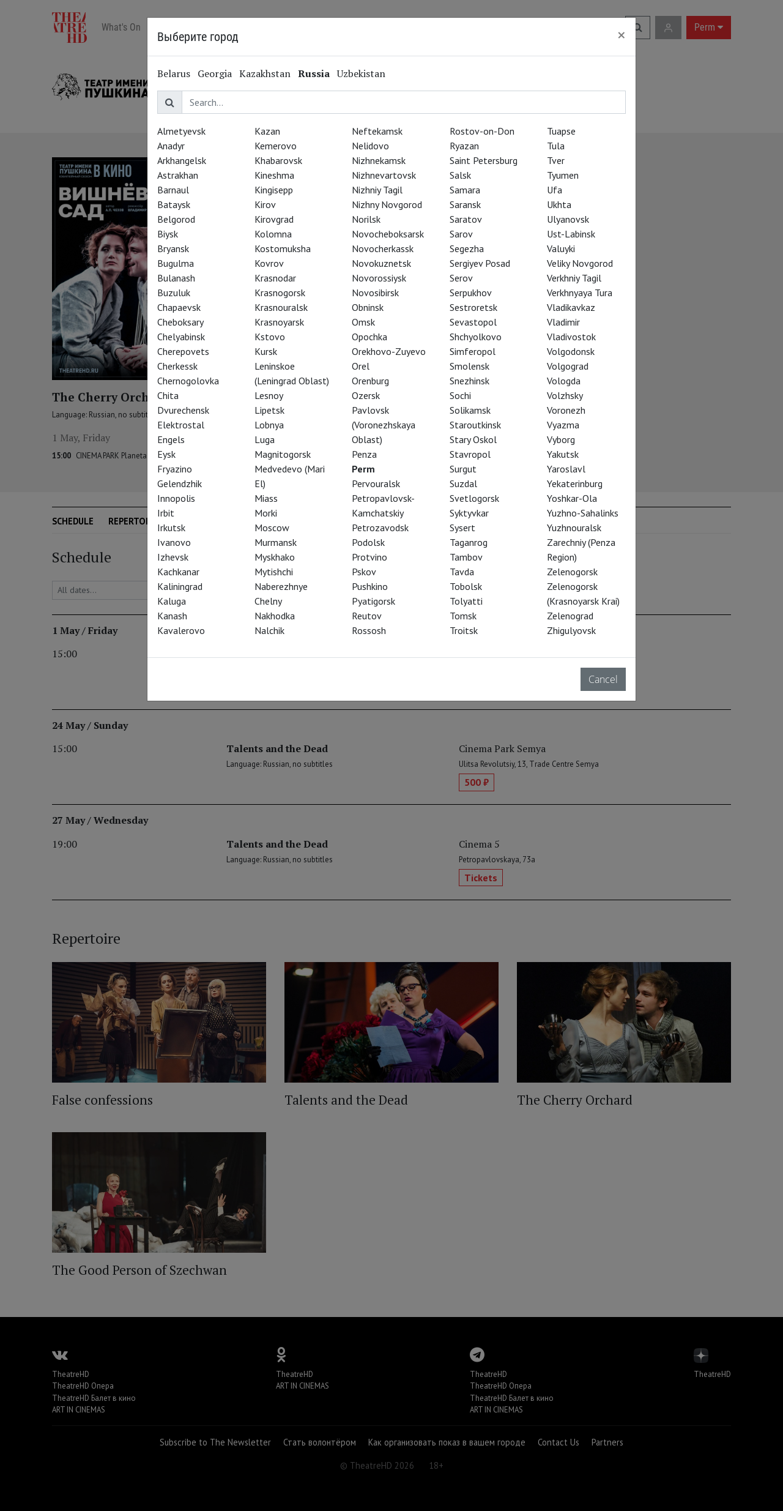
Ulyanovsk (568, 219)
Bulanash (176, 278)
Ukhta (559, 204)
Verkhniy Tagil (574, 278)
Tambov (466, 557)
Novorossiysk (379, 278)
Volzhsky (565, 395)
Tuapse (561, 131)
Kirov (265, 204)
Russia (314, 73)
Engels (171, 439)
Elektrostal (180, 425)
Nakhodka (274, 616)
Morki (265, 513)
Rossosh (369, 630)
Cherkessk (177, 366)
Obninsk (368, 307)
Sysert (462, 527)
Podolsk (368, 542)
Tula (556, 146)
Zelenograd (570, 616)
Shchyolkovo (476, 336)
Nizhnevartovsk (384, 175)
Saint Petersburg (484, 160)
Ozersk (366, 395)
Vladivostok (571, 336)
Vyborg (561, 439)
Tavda (462, 571)
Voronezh (566, 410)
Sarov (461, 234)
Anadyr (171, 146)
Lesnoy (268, 395)
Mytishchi (273, 571)
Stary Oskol (473, 439)
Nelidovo (370, 146)
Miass (266, 498)
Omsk (363, 322)
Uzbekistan (361, 73)
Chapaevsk (179, 307)
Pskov (364, 571)
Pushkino (370, 586)
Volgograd (567, 366)
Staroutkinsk (475, 425)
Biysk (167, 234)
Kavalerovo (181, 630)
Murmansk (275, 542)
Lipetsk (269, 410)
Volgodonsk (571, 351)
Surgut (463, 469)
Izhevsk (172, 557)
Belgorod (176, 219)
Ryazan (464, 146)
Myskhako (274, 557)
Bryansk (173, 248)
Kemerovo (275, 146)
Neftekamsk (377, 131)
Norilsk (366, 219)
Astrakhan (177, 175)
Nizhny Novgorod (387, 204)
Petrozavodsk (380, 527)
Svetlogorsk (474, 498)
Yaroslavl (566, 469)
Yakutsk (563, 454)
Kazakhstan (265, 73)
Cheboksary (180, 322)
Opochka (369, 336)
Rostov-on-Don (482, 131)
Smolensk (469, 366)
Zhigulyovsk (571, 630)
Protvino (369, 557)
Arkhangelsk (181, 160)
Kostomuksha (282, 248)
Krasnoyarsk (279, 322)
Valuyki (561, 248)
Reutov (367, 616)
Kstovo (269, 336)
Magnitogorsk (282, 454)
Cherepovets (183, 351)
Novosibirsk (375, 292)
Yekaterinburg (575, 483)
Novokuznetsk (381, 263)
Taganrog (469, 542)
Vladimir (563, 322)
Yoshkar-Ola (572, 498)
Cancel (603, 679)
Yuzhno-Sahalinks (582, 513)
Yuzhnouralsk (574, 527)
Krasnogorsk (279, 292)
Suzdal (463, 483)
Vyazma (563, 425)
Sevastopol (473, 322)
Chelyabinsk (181, 336)
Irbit (165, 513)
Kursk (265, 351)
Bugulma (175, 263)
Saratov (466, 219)
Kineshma (274, 175)
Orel (360, 366)
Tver (556, 160)
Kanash (172, 616)
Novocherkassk (383, 248)
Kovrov (269, 263)
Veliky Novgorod (580, 263)
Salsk (460, 175)
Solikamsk (470, 410)
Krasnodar (275, 278)
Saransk (465, 204)
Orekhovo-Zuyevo (389, 351)
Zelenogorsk (572, 571)
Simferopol (472, 351)
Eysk (166, 454)
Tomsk (463, 616)
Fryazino (174, 469)
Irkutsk (171, 527)
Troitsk (464, 630)
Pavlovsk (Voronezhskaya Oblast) (383, 425)
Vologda (564, 381)
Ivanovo (174, 542)
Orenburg (370, 381)
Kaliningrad (179, 586)
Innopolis (176, 498)
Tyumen (563, 175)
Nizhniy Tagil (377, 190)
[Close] (621, 35)
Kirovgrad (274, 219)
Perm (363, 469)
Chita (168, 395)
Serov (461, 278)
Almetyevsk (181, 131)
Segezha (467, 248)
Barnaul (173, 190)
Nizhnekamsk (379, 160)
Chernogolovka (188, 381)
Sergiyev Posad (480, 263)
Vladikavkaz (571, 307)
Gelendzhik (179, 483)
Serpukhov (471, 292)
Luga (264, 439)
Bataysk (173, 204)
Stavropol (470, 454)
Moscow (271, 527)
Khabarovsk (278, 160)
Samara (465, 190)
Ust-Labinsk (571, 234)
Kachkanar (178, 571)
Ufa (554, 190)
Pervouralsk (376, 483)
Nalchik (269, 630)
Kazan (267, 131)
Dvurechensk (183, 410)
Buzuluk (173, 292)
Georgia (215, 73)
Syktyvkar (469, 513)
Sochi (460, 395)
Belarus (173, 73)
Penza (364, 454)
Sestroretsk (473, 307)
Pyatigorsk (373, 601)
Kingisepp (273, 190)
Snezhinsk (469, 381)
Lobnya (269, 425)
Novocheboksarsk (388, 234)
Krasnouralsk (281, 307)
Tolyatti (466, 601)
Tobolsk (466, 586)
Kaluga (171, 601)
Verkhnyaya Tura (579, 292)
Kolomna (273, 234)
